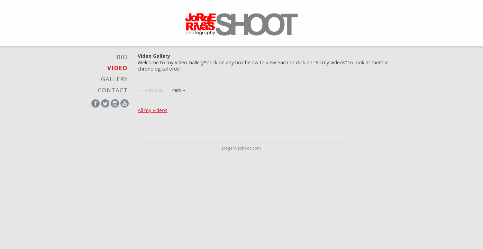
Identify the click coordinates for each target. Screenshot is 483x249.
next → (179, 90)
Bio (122, 57)
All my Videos (152, 110)
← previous (150, 90)
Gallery (114, 79)
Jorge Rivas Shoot (241, 24)
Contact (113, 90)
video (117, 68)
